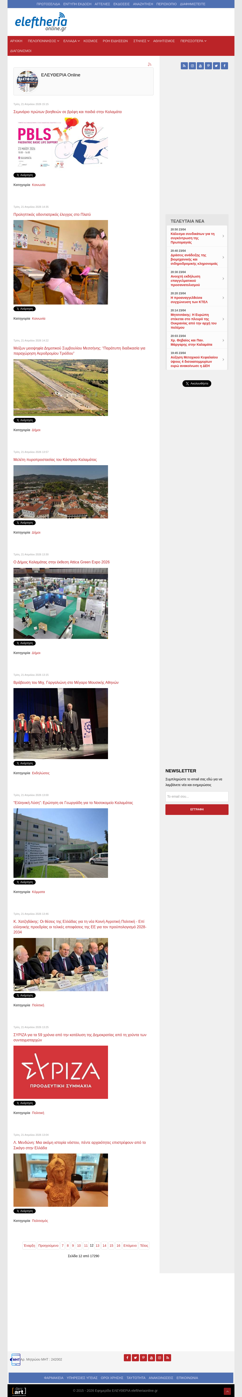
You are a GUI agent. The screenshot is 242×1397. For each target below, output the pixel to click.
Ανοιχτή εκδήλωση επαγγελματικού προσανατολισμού (185, 280)
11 (86, 1244)
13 (97, 1244)
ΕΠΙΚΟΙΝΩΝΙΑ (187, 1376)
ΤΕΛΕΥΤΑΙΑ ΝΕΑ (187, 221)
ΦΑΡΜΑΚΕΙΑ (53, 1376)
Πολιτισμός (40, 1219)
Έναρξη (29, 1244)
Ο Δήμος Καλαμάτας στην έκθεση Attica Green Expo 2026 (66, 561)
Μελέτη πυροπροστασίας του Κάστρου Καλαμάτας (59, 459)
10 (79, 1244)
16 (118, 1244)
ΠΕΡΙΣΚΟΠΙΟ (166, 4)
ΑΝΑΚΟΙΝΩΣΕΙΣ (161, 1376)
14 (104, 1244)
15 (111, 1244)
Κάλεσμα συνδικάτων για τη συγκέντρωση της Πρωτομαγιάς (193, 238)
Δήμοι (36, 429)
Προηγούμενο (48, 1244)
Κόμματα (38, 891)
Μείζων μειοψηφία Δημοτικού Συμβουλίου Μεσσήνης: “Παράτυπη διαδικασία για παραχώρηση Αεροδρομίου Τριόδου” (82, 350)
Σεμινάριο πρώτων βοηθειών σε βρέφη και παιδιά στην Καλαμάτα (73, 111)
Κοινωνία (38, 184)
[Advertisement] (197, 499)
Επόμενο (130, 1244)
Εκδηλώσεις (41, 772)
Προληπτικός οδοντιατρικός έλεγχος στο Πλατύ (56, 214)
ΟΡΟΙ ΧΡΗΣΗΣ (112, 1376)
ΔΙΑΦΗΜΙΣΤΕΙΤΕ (192, 4)
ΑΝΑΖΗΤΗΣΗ (143, 4)
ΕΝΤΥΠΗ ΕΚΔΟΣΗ (77, 4)
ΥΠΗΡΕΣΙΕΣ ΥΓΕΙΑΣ (82, 1376)
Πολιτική (38, 1004)
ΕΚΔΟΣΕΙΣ (121, 4)
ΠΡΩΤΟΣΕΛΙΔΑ (48, 4)
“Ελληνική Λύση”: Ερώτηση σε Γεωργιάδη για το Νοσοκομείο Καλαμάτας (79, 801)
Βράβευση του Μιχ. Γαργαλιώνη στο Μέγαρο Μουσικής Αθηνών (71, 681)
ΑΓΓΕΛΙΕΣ (102, 4)
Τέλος (144, 1244)
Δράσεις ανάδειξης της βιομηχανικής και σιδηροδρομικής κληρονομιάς (194, 259)
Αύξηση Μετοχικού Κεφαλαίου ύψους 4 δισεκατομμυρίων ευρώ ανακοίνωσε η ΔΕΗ (194, 361)
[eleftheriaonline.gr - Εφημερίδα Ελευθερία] (41, 22)
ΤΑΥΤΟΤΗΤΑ (136, 1376)
